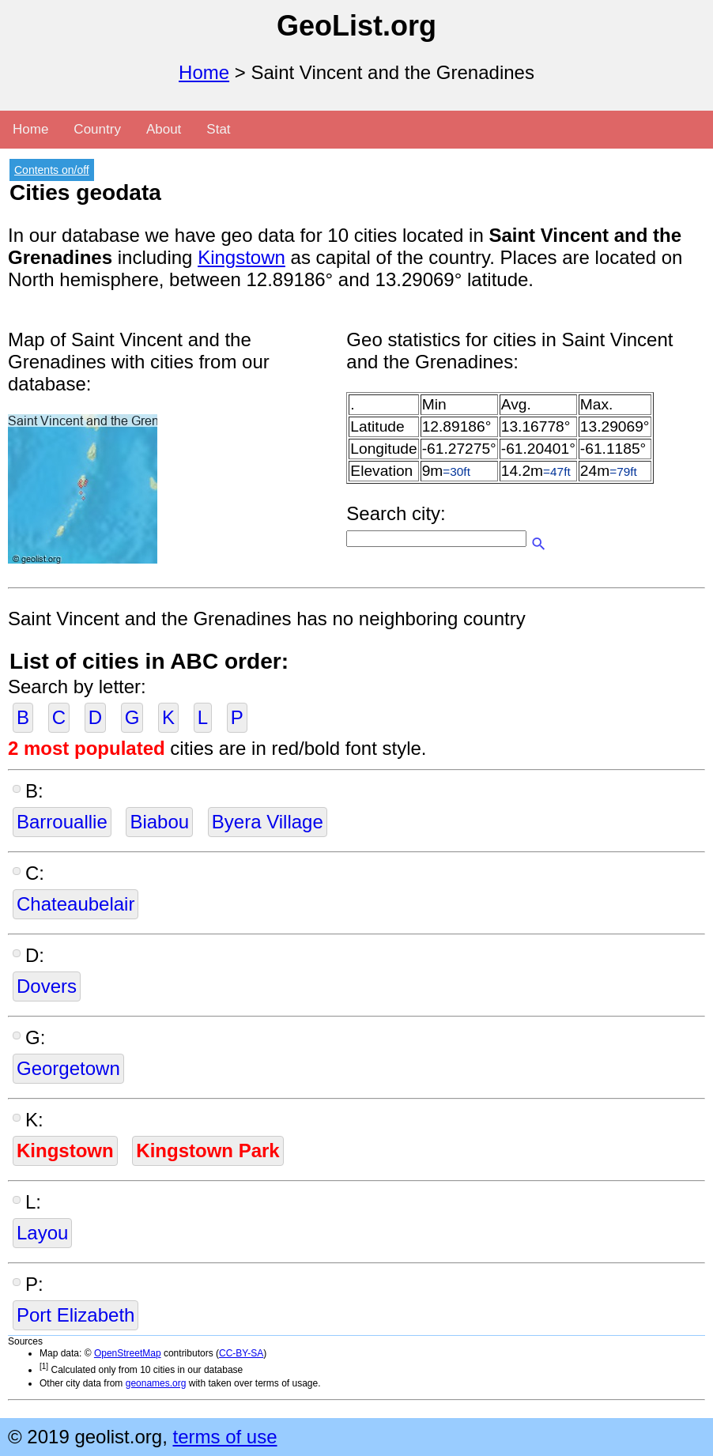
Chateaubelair (75, 904)
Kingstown (241, 257)
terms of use (224, 1436)
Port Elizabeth (75, 1315)
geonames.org (156, 1383)
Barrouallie (62, 821)
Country (97, 129)
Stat (218, 129)
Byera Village (267, 821)
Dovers (47, 986)
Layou (42, 1232)
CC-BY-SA (241, 1353)
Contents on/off (51, 170)
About (163, 129)
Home (204, 72)
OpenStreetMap (127, 1353)
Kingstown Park (207, 1150)
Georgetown (68, 1068)
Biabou (159, 821)
